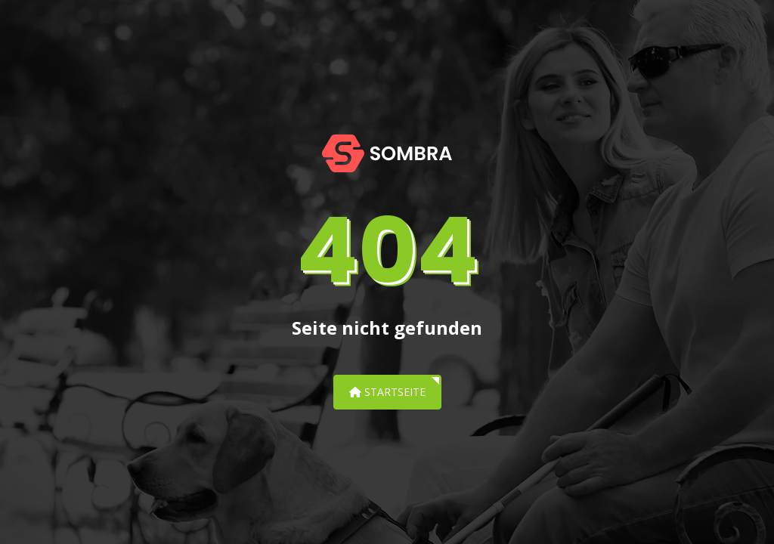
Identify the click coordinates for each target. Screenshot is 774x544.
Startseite (387, 392)
